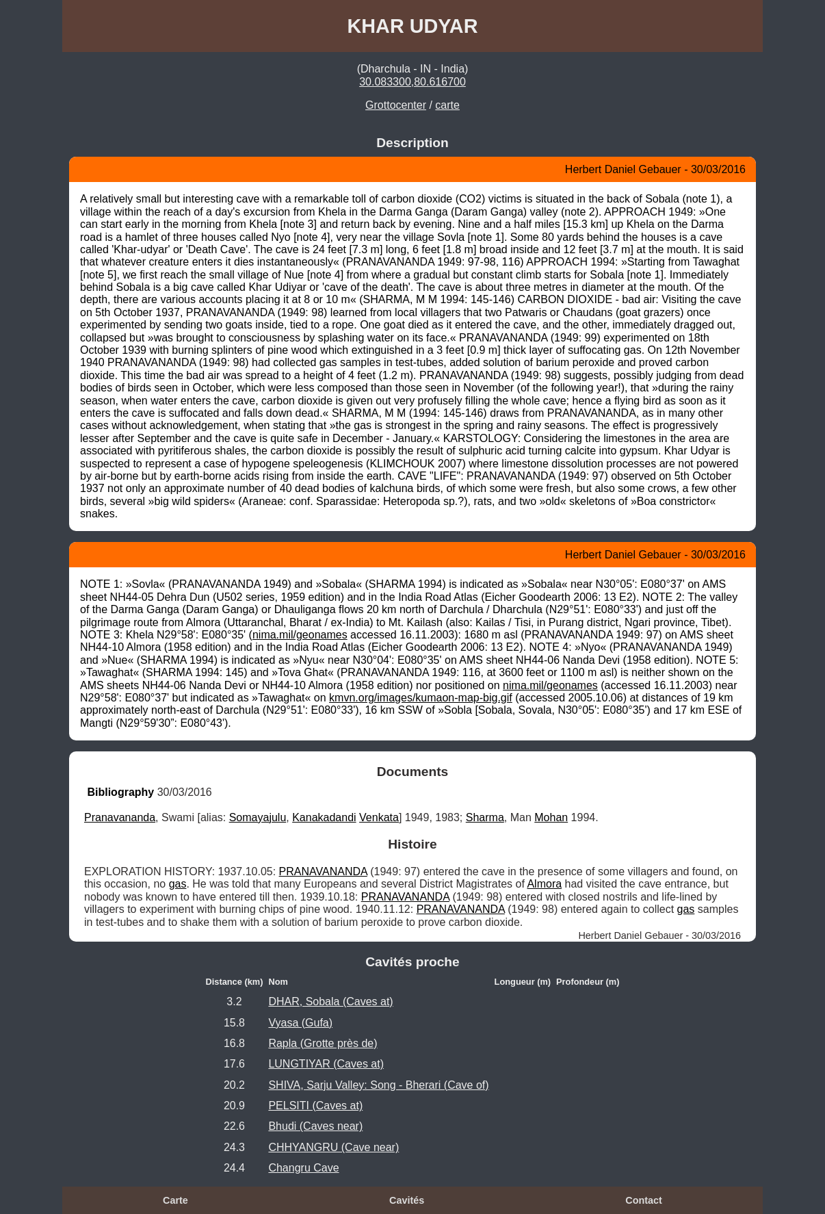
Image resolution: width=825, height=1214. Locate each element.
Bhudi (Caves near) (315, 1126)
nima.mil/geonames (300, 635)
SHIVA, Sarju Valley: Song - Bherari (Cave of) (378, 1085)
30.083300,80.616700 (412, 82)
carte (447, 105)
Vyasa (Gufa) (300, 1023)
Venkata (379, 817)
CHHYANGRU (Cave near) (333, 1147)
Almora (544, 884)
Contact (643, 1200)
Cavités (406, 1200)
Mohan (551, 817)
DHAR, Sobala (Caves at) (330, 1001)
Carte (175, 1200)
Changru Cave (303, 1168)
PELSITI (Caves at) (315, 1105)
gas (178, 884)
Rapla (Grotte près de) (322, 1043)
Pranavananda (119, 817)
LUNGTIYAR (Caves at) (326, 1064)
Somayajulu (258, 817)
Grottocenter (395, 105)
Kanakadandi (324, 817)
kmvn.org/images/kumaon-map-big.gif (420, 697)
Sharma (485, 817)
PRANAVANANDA (323, 871)
